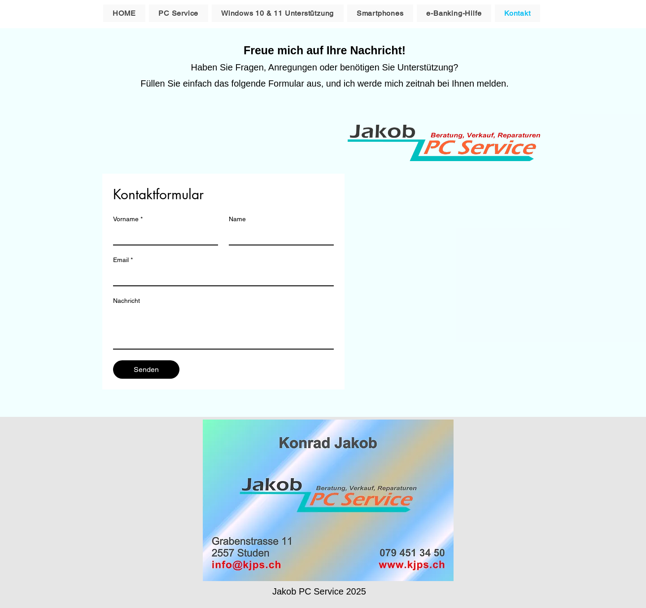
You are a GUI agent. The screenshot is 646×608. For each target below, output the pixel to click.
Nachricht (126, 300)
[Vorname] (163, 236)
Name (237, 219)
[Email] (220, 276)
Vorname (128, 219)
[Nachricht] (223, 328)
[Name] (278, 236)
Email (123, 260)
